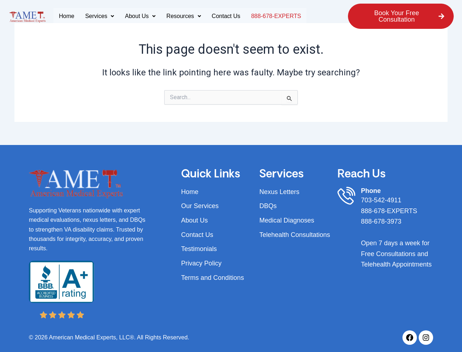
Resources (183, 16)
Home (66, 16)
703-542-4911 (381, 200)
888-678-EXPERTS (276, 16)
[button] (99, 16)
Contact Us (226, 16)
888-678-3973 (381, 221)
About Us (140, 16)
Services (99, 16)
